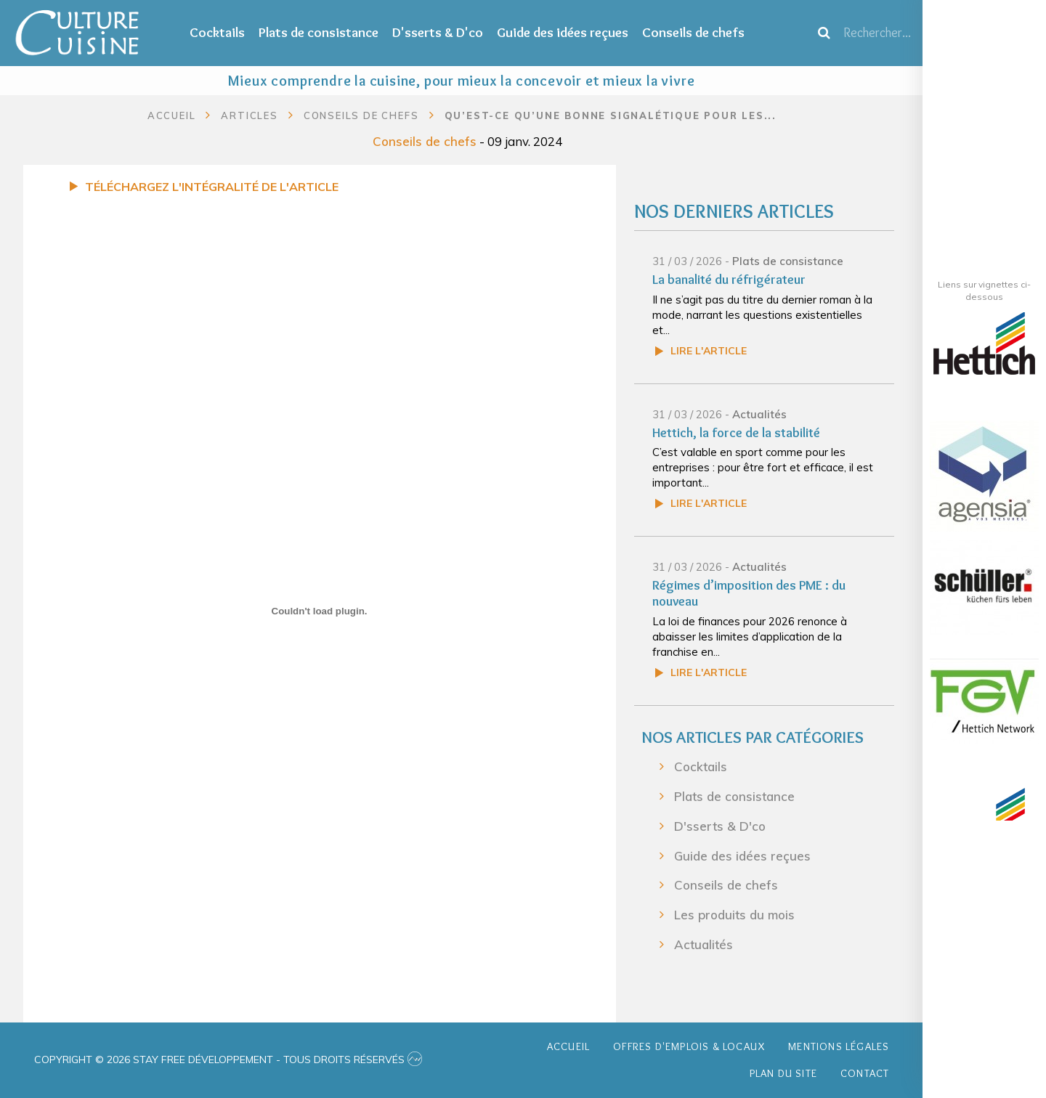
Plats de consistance (318, 32)
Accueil (171, 115)
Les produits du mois (734, 914)
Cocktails (217, 32)
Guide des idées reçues (562, 32)
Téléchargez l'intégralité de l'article (211, 186)
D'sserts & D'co (437, 32)
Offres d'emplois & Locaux (689, 1046)
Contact (864, 1073)
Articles (249, 115)
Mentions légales (838, 1046)
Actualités (759, 414)
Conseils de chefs (693, 32)
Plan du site (783, 1073)
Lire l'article (708, 350)
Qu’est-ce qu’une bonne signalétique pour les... (611, 115)
